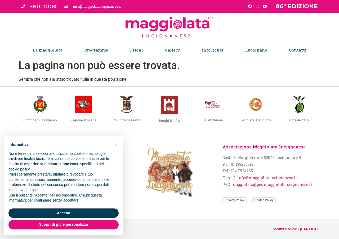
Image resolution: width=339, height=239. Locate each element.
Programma (96, 50)
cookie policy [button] (18, 169)
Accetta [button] (63, 213)
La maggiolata (48, 50)
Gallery (172, 50)
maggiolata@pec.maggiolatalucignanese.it (271, 184)
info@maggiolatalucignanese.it (267, 177)
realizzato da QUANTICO (295, 229)
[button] (116, 144)
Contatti (297, 50)
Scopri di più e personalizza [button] (63, 224)
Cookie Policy (264, 200)
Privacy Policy (234, 200)
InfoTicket (213, 50)
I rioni (136, 50)
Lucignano (256, 50)
